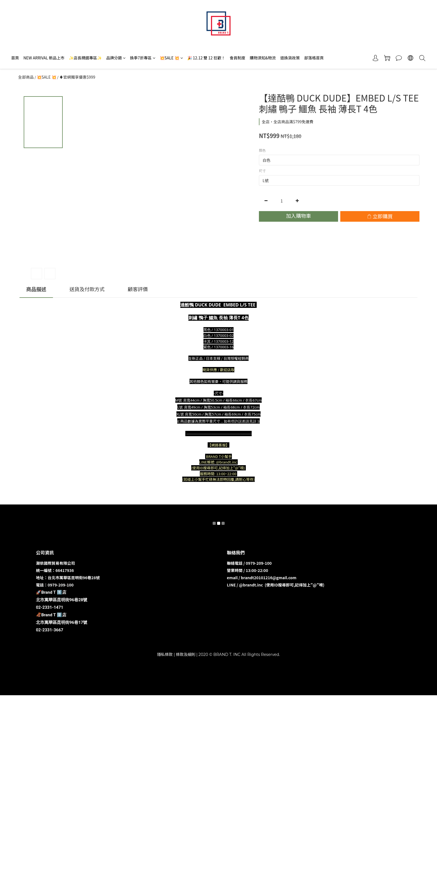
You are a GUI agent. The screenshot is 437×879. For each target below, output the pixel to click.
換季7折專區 (142, 58)
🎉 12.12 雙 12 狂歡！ (206, 58)
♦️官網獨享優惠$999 (77, 77)
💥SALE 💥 (171, 58)
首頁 (15, 58)
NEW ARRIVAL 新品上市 (43, 58)
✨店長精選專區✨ (85, 58)
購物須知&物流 (263, 58)
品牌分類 (115, 58)
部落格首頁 (314, 58)
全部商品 (26, 77)
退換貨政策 (290, 58)
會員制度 (237, 58)
